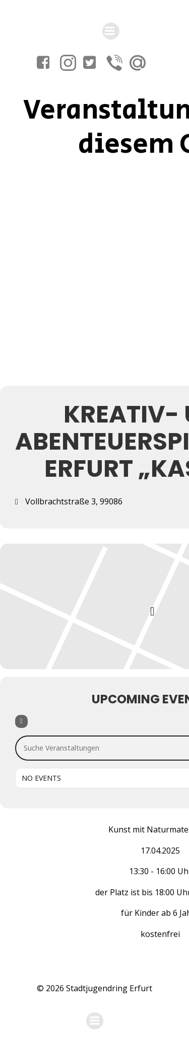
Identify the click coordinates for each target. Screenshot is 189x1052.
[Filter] (21, 721)
